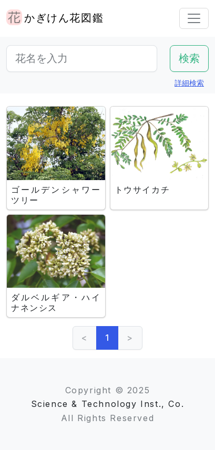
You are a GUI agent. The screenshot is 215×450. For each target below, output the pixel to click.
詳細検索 (189, 82)
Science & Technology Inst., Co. (108, 404)
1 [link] (107, 337)
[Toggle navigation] (194, 18)
